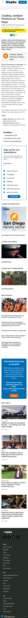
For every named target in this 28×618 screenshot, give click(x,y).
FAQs (4, 583)
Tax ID (4, 609)
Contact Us (5, 580)
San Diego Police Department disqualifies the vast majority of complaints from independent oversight (11, 345)
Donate (14, 396)
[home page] (11, 2)
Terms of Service (7, 568)
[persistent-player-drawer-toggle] (26, 616)
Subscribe (14, 196)
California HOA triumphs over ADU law (13, 330)
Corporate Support (7, 598)
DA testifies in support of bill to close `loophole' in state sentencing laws (13, 484)
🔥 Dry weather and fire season (12, 138)
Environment (4, 421)
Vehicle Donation (7, 611)
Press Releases (6, 560)
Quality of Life (4, 480)
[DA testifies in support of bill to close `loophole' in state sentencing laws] (14, 472)
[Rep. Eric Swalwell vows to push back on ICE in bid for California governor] (14, 442)
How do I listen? (6, 586)
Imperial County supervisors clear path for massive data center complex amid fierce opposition (12, 515)
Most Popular (7, 295)
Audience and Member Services (10, 575)
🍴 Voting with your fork (10, 135)
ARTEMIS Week (6, 262)
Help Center (6, 591)
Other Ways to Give (7, 606)
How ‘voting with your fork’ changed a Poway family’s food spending (13, 336)
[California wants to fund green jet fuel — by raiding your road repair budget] (14, 412)
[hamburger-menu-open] (2, 2)
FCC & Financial (7, 555)
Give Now (22, 2)
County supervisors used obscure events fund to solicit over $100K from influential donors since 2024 (13, 324)
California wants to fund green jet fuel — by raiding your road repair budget (13, 425)
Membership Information (8, 603)
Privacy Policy (6, 563)
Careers (5, 552)
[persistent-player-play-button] (2, 616)
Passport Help (6, 588)
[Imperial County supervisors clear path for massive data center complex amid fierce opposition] (14, 502)
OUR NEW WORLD (7, 289)
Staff (4, 565)
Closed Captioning (7, 578)
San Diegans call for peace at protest (13, 235)
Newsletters (5, 549)
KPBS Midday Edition (9, 616)
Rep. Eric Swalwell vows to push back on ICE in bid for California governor (12, 454)
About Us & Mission (7, 547)
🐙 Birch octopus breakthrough (12, 141)
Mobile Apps (6, 557)
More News (6, 403)
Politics (3, 450)
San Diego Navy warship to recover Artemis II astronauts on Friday (12, 316)
